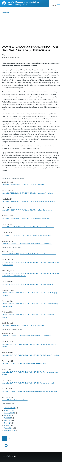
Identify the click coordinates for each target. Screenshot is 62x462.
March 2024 (8, 415)
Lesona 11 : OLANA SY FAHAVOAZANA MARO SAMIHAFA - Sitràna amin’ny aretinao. (31, 355)
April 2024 (7, 418)
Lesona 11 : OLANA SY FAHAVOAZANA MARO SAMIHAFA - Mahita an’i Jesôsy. (29, 383)
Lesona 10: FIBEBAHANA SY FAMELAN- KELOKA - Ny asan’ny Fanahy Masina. (29, 201)
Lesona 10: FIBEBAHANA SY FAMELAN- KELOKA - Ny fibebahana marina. (27, 210)
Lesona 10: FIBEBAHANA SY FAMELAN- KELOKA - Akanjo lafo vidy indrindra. (28, 227)
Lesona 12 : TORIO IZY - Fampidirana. (15, 400)
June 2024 (7, 423)
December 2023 (9, 408)
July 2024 (7, 425)
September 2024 (9, 430)
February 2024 (9, 413)
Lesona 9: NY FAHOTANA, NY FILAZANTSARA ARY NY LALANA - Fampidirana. (29, 254)
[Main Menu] (55, 5)
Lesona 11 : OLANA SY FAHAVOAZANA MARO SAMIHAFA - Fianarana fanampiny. (29, 391)
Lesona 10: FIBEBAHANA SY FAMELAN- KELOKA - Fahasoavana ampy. (26, 218)
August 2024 (8, 428)
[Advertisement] (31, 31)
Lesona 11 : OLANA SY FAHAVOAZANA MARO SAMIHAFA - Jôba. (24, 363)
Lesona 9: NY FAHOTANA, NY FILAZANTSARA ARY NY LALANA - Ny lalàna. (28, 284)
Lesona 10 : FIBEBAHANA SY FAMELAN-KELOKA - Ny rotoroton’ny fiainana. (27, 193)
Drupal (11, 456)
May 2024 (7, 420)
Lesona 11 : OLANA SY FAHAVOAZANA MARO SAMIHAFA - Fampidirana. (27, 244)
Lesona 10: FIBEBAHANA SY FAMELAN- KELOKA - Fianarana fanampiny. (26, 235)
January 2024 (8, 410)
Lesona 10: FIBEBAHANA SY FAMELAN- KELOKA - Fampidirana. (24, 184)
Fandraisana (5, 12)
